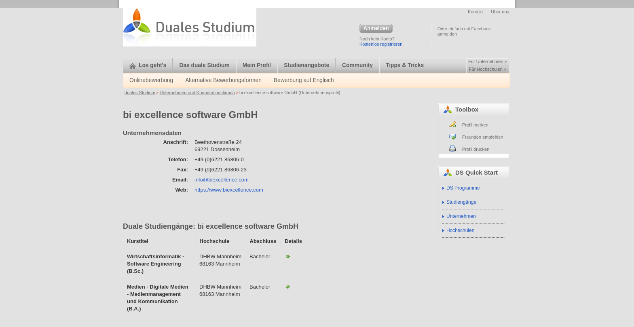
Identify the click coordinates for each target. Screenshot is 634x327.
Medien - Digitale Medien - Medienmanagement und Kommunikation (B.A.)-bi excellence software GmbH (288, 286)
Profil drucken (475, 149)
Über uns (500, 11)
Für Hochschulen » (487, 69)
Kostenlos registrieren (380, 44)
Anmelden (376, 29)
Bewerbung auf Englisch (304, 80)
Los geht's (147, 65)
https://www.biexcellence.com (228, 190)
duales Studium (140, 92)
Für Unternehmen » (487, 61)
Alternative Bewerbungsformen (223, 80)
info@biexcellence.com (221, 180)
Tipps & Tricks (405, 65)
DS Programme (463, 188)
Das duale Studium (204, 65)
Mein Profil (257, 65)
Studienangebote (306, 65)
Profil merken (475, 124)
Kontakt (475, 11)
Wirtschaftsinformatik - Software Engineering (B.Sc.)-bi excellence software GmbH (288, 256)
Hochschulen (460, 230)
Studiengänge (461, 202)
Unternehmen (461, 216)
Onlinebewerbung (151, 80)
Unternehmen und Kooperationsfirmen (197, 92)
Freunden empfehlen (482, 137)
